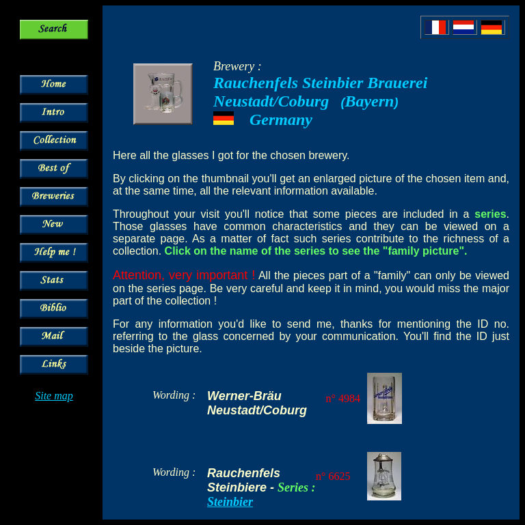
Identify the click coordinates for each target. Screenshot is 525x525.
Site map (54, 395)
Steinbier (230, 502)
